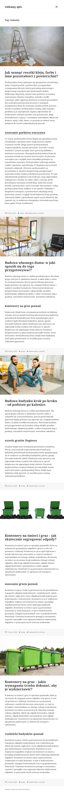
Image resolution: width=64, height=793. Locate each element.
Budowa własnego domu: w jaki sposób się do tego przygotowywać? (30, 266)
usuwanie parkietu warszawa (25, 132)
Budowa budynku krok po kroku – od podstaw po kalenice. (31, 403)
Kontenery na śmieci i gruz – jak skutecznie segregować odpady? (30, 537)
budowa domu (32, 213)
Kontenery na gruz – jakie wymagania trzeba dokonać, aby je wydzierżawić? (31, 685)
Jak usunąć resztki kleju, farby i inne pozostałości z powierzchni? (31, 74)
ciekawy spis (13, 7)
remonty (41, 213)
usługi (22, 213)
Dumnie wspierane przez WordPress (17, 789)
